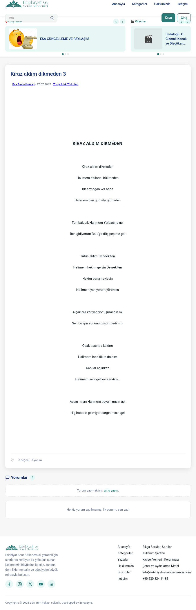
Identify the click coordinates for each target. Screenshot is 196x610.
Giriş (184, 18)
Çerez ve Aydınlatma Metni (161, 566)
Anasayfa (118, 4)
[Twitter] (30, 584)
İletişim (183, 4)
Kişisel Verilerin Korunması (161, 559)
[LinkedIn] (51, 584)
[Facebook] (9, 584)
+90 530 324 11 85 (155, 578)
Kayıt (168, 18)
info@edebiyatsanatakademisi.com (167, 572)
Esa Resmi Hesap (23, 84)
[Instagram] (20, 584)
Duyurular (124, 572)
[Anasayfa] (26, 4)
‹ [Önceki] (116, 21)
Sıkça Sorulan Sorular (157, 547)
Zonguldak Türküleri (65, 84)
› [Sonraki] (122, 21)
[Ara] (52, 18)
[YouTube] (41, 584)
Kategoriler (139, 4)
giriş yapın (111, 490)
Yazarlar (123, 559)
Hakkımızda (162, 4)
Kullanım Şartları (154, 553)
